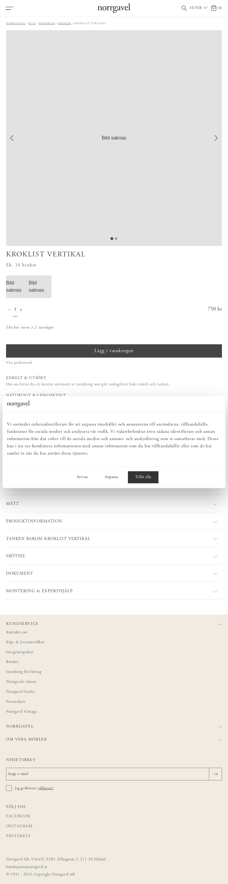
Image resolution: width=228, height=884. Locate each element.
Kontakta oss (17, 633)
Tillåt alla (143, 477)
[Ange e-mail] (114, 774)
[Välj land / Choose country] (199, 8)
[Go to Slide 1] (111, 238)
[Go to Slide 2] (116, 238)
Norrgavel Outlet (20, 692)
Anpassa (111, 477)
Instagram (19, 826)
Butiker (12, 662)
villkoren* (46, 788)
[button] (114, 138)
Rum (32, 23)
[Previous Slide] (12, 138)
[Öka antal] (21, 310)
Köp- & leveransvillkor (25, 643)
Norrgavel (15, 23)
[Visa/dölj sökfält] (184, 8)
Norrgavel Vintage (21, 712)
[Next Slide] (216, 138)
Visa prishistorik (19, 363)
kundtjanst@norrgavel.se (26, 867)
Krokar (64, 23)
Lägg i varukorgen (113, 351)
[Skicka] (215, 774)
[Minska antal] (9, 310)
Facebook (18, 816)
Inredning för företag (23, 672)
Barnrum (47, 23)
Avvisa (82, 477)
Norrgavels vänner (21, 682)
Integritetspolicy (20, 652)
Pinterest (18, 836)
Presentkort (15, 702)
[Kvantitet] (15, 310)
